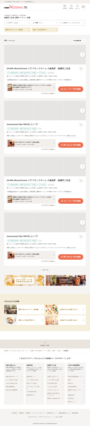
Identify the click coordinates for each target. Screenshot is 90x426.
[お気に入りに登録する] (81, 69)
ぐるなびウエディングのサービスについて (40, 417)
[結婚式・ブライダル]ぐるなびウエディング (16, 350)
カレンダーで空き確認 (71, 89)
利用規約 (21, 413)
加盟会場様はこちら (64, 413)
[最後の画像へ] (82, 54)
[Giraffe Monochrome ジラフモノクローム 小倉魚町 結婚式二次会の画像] (45, 54)
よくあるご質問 (57, 417)
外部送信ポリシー (52, 413)
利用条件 (28, 413)
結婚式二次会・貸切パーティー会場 (40, 350)
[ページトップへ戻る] (45, 344)
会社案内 (14, 413)
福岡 (53, 350)
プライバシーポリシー (38, 413)
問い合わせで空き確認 (71, 145)
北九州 (59, 350)
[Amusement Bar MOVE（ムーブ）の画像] (45, 110)
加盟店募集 (75, 413)
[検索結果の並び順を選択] (79, 40)
